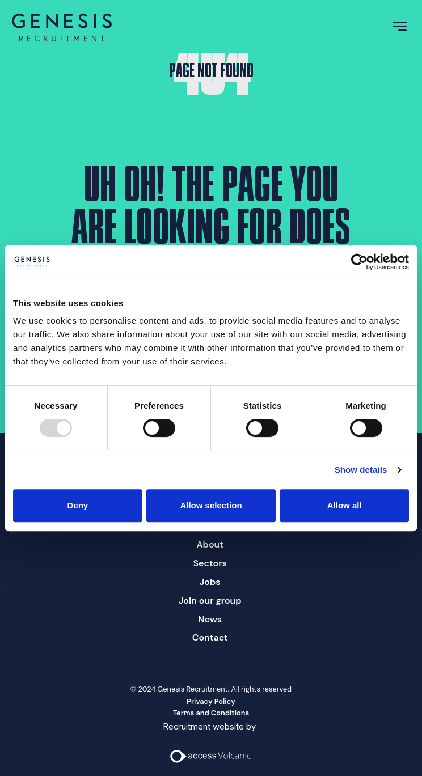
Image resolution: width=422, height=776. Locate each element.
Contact (210, 637)
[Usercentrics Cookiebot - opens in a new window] (359, 261)
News (210, 619)
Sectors (210, 563)
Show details (361, 469)
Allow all (344, 505)
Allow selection (211, 505)
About (209, 544)
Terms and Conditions (211, 713)
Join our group (210, 601)
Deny (77, 505)
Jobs (210, 582)
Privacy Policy (211, 701)
